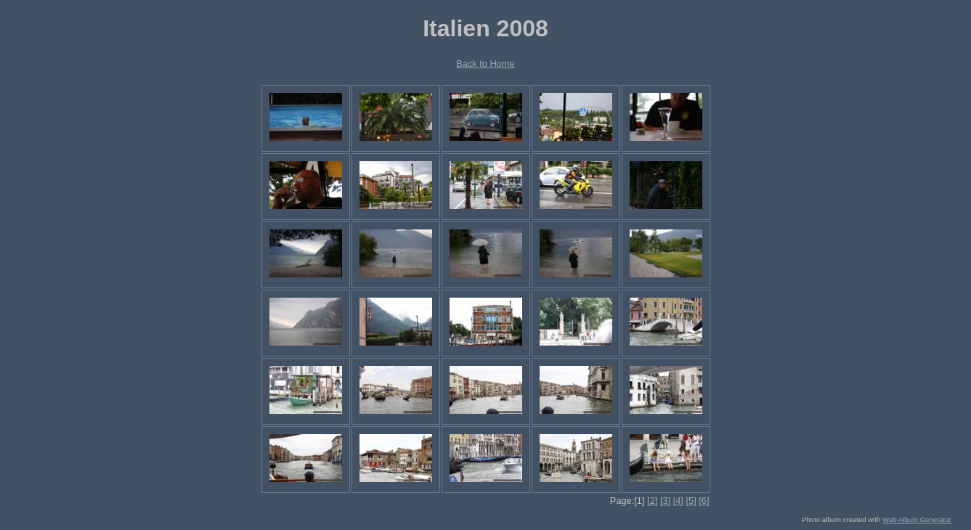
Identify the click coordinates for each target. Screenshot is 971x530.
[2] (652, 500)
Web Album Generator (916, 519)
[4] (678, 500)
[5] (691, 500)
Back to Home (485, 63)
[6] (704, 500)
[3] (665, 500)
